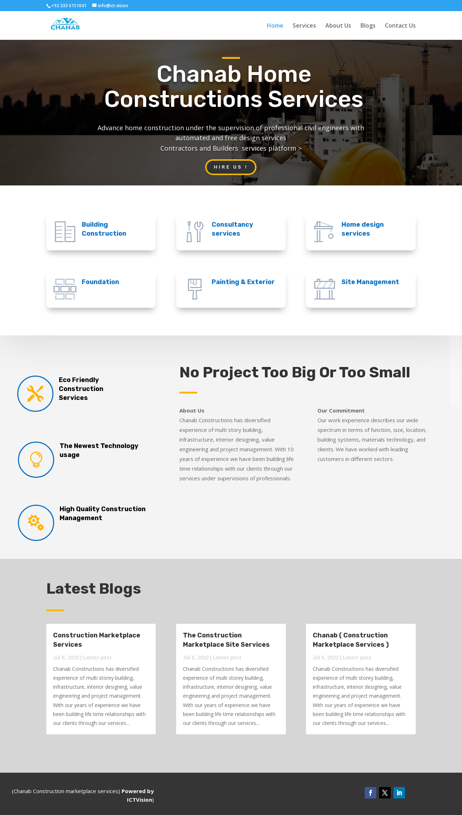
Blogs (368, 26)
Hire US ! (231, 167)
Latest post (97, 657)
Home (275, 26)
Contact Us (400, 26)
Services (304, 26)
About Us (338, 26)
